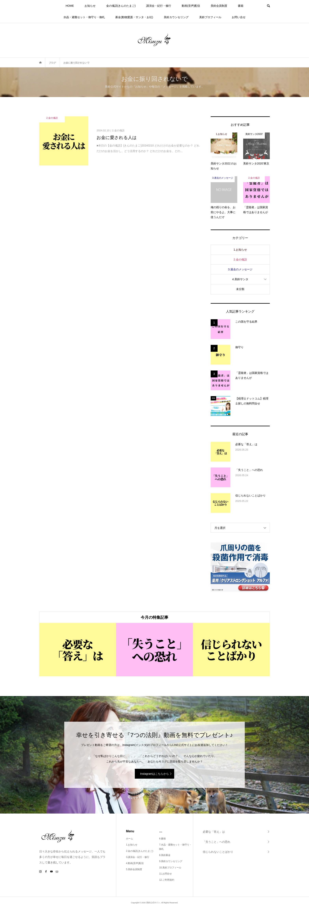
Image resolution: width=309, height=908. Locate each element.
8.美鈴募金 (164, 855)
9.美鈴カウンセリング (170, 861)
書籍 (240, 5)
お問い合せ (239, 17)
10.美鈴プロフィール (170, 867)
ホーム (129, 838)
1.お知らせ (240, 249)
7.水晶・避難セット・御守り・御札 (175, 846)
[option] (77, 649)
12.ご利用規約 (166, 879)
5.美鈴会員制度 (134, 869)
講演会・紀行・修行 (158, 5)
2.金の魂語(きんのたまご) (139, 851)
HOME (70, 5)
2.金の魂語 (240, 259)
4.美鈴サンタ (240, 279)
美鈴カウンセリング (176, 17)
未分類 (240, 289)
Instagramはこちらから (154, 773)
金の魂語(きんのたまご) (121, 5)
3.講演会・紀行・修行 (137, 857)
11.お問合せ (165, 873)
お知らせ (90, 5)
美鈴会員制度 (219, 5)
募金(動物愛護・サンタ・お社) (134, 17)
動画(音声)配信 (191, 5)
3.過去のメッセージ (240, 269)
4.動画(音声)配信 (135, 863)
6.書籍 (162, 838)
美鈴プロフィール (210, 17)
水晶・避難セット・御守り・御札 (84, 17)
